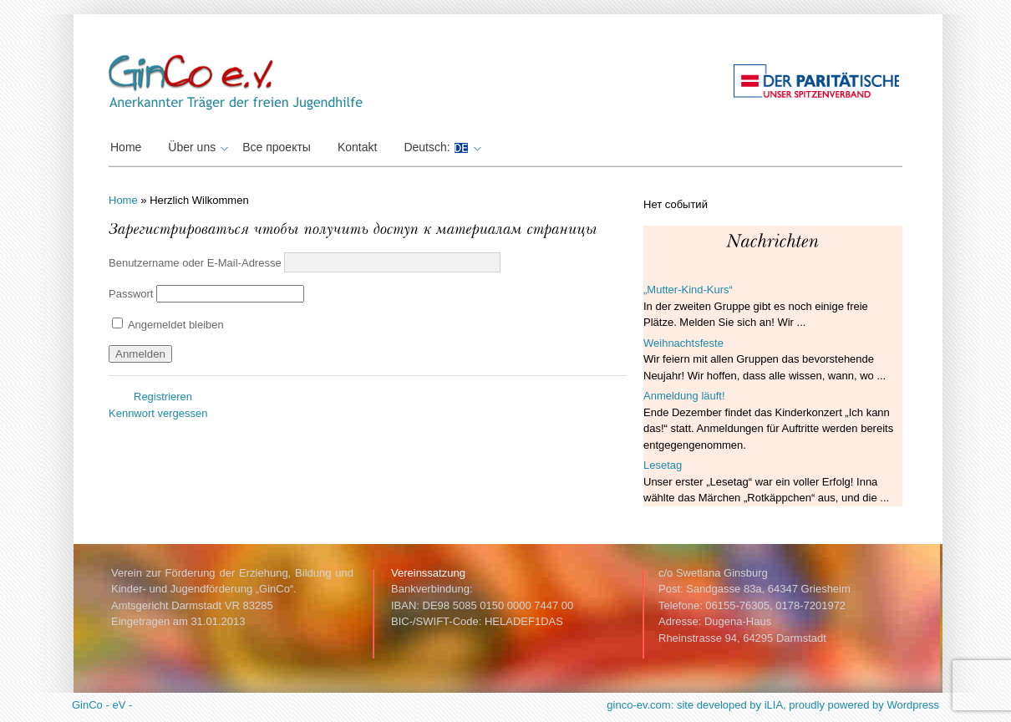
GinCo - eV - (102, 705)
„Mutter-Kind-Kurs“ (688, 289)
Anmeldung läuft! (684, 395)
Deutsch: (440, 147)
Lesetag (662, 465)
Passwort (131, 293)
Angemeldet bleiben (168, 324)
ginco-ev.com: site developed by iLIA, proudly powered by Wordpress (773, 705)
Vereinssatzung (428, 573)
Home (125, 147)
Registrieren (163, 396)
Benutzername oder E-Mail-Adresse (195, 262)
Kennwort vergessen (158, 413)
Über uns (196, 147)
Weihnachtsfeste (683, 343)
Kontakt (357, 147)
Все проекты (276, 147)
